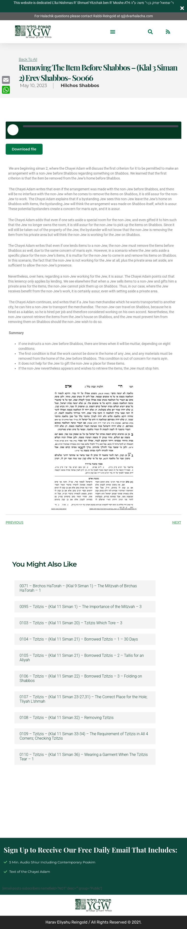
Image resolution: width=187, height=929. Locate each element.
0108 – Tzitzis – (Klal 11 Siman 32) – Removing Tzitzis (66, 717)
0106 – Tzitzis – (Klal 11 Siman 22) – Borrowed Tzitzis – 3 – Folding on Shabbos (80, 678)
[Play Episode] (12, 129)
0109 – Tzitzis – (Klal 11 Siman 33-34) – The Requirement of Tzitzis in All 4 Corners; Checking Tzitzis (83, 736)
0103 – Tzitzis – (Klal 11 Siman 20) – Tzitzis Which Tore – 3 (70, 623)
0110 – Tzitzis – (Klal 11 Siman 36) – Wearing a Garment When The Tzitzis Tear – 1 (83, 756)
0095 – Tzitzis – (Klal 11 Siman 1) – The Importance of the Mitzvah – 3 (80, 607)
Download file (24, 149)
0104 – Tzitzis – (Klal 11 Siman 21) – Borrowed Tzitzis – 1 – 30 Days (78, 639)
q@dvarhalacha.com (137, 16)
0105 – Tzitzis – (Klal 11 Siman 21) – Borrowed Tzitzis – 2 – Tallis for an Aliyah (81, 657)
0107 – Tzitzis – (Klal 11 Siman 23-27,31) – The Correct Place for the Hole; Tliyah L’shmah (83, 699)
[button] (113, 32)
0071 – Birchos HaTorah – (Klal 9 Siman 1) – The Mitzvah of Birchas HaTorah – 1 (78, 588)
